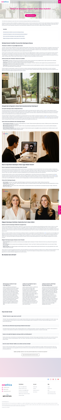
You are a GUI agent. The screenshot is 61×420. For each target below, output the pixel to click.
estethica (34, 384)
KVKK (48, 385)
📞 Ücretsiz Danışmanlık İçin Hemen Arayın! (30, 354)
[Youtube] (58, 375)
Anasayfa (21, 12)
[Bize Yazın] (59, 206)
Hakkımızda (35, 382)
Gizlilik (49, 382)
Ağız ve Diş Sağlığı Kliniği (22, 382)
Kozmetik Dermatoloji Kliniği (23, 387)
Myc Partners (35, 387)
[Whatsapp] (59, 210)
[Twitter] (56, 375)
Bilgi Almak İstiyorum (30, 15)
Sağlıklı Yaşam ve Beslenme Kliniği (24, 389)
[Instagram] (51, 375)
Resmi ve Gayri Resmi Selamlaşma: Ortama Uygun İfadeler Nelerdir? (14, 36)
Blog (24, 12)
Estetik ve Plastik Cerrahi (22, 384)
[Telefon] (59, 213)
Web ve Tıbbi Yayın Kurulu (52, 389)
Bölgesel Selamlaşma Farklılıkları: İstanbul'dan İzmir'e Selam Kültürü (14, 38)
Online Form (50, 384)
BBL (46, 116)
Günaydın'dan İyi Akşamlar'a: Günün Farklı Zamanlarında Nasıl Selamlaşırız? (15, 34)
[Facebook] (48, 375)
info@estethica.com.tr (7, 386)
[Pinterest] (53, 375)
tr (56, 1)
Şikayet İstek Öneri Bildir (51, 387)
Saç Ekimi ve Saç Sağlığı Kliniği (23, 385)
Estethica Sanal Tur (36, 385)
